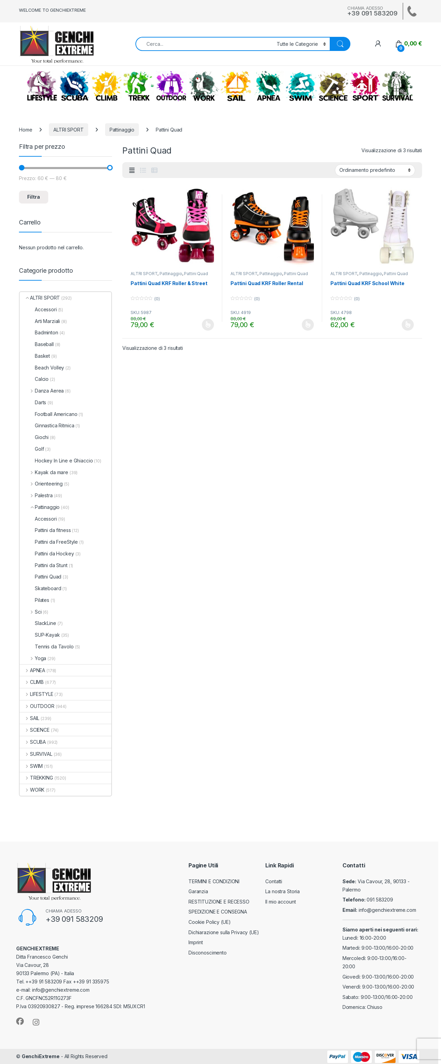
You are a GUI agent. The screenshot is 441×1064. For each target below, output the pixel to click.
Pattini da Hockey (47, 553)
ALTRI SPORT (365, 86)
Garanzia (198, 891)
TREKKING (138, 86)
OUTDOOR (171, 86)
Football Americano (48, 414)
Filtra (33, 197)
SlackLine (38, 623)
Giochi (34, 437)
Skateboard (40, 588)
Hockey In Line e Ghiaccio (56, 460)
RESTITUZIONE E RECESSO (218, 902)
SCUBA (74, 86)
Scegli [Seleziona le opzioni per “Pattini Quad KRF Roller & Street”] (208, 325)
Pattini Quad (196, 273)
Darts (33, 402)
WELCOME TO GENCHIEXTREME (52, 10)
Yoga (33, 658)
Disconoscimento (207, 953)
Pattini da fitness (45, 530)
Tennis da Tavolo (47, 646)
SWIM (300, 86)
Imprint (195, 942)
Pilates (34, 600)
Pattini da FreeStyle (49, 542)
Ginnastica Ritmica (47, 425)
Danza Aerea (42, 391)
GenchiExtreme (41, 1056)
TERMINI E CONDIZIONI (213, 881)
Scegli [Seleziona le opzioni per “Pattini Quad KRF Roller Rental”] (308, 325)
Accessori (38, 309)
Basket (35, 356)
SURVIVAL (397, 86)
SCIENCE (333, 86)
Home (25, 130)
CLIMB (106, 86)
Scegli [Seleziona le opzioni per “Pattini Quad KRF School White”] (408, 325)
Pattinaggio (122, 130)
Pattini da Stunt (44, 565)
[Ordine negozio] (375, 170)
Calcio (34, 379)
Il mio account (280, 902)
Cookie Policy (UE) (209, 922)
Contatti (273, 881)
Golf (32, 449)
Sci (30, 612)
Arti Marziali (40, 321)
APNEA (268, 86)
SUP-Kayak (40, 635)
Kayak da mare (44, 472)
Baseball (37, 344)
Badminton (39, 332)
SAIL (236, 86)
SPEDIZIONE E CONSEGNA (217, 912)
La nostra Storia (282, 891)
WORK (203, 86)
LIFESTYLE (42, 86)
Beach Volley (42, 368)
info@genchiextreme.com (387, 910)
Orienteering (41, 484)
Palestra (36, 495)
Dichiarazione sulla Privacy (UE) (223, 932)
